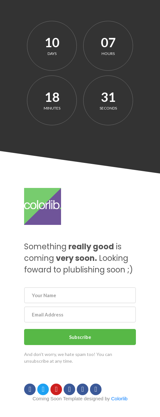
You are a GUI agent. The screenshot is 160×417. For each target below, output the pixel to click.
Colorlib (119, 398)
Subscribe (80, 337)
